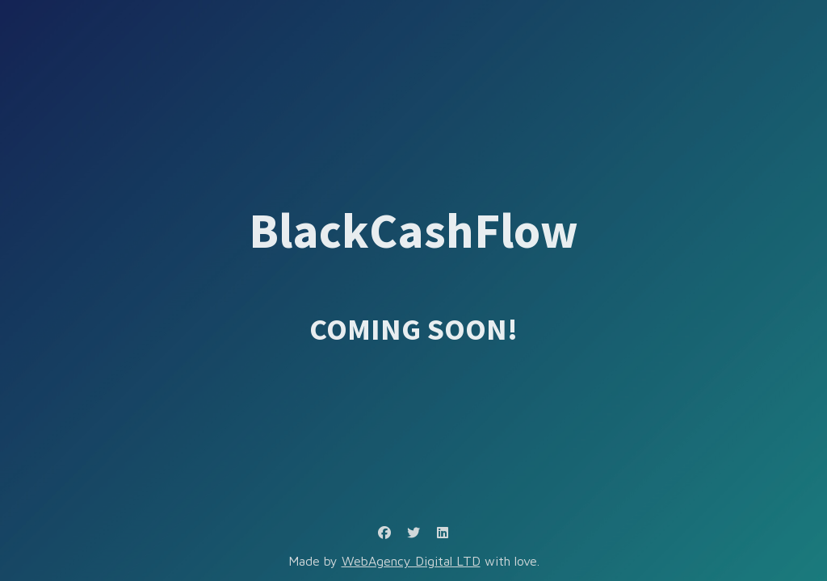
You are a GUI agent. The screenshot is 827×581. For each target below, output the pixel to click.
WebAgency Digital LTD (411, 561)
